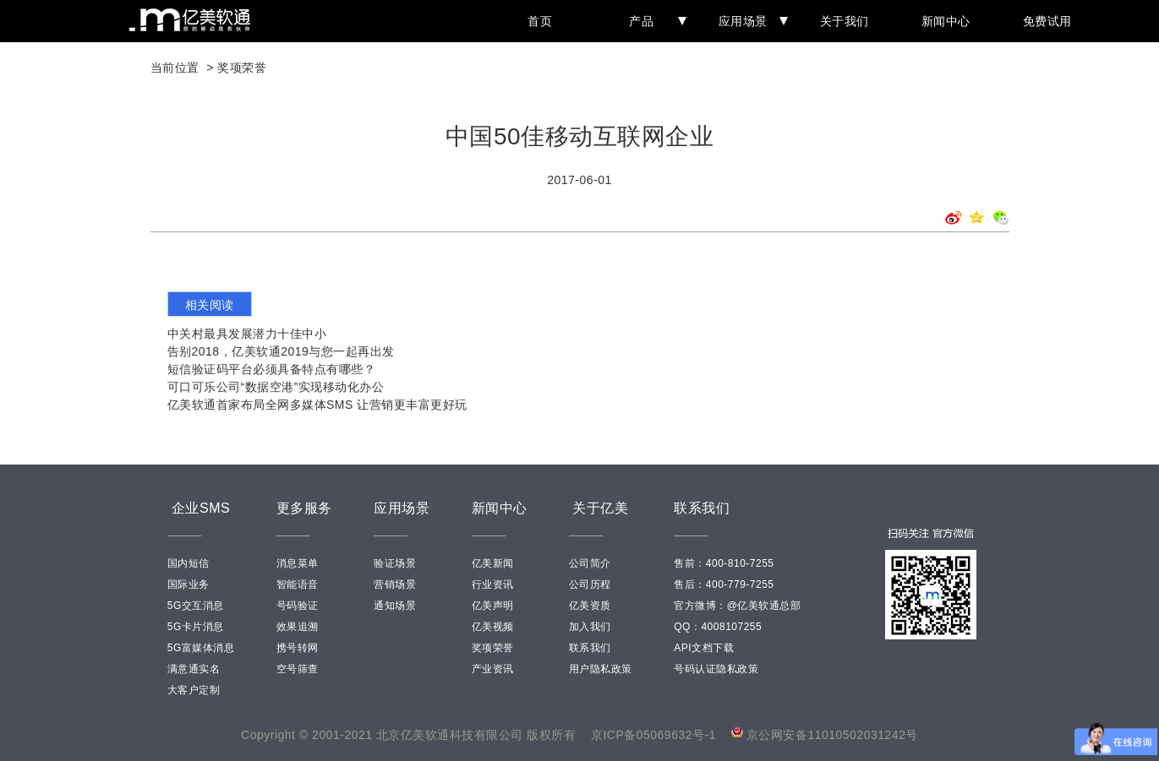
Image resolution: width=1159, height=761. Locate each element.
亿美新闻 (493, 563)
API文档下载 (704, 648)
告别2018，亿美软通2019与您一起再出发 (281, 351)
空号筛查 (297, 669)
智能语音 (297, 584)
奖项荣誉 (241, 67)
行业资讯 (493, 584)
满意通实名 (194, 669)
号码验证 (297, 606)
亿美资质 (590, 606)
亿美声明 (493, 606)
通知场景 (395, 606)
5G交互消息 (195, 606)
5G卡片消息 (195, 627)
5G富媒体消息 (201, 648)
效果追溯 (297, 627)
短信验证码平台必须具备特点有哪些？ (271, 369)
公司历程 (590, 584)
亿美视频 (493, 627)
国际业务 (188, 584)
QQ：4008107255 (718, 627)
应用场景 (750, 21)
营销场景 (395, 584)
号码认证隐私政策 (716, 669)
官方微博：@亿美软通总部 (737, 606)
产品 (654, 21)
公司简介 (590, 563)
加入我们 (590, 627)
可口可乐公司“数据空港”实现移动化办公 (276, 387)
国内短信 (188, 563)
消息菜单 (297, 563)
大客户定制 (194, 690)
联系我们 (590, 648)
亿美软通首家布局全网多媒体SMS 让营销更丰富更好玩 (317, 404)
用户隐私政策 (600, 669)
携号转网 (297, 648)
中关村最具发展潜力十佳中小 (247, 333)
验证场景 (395, 563)
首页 (540, 21)
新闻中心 (945, 21)
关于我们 (844, 21)
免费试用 (1047, 21)
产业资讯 (493, 669)
